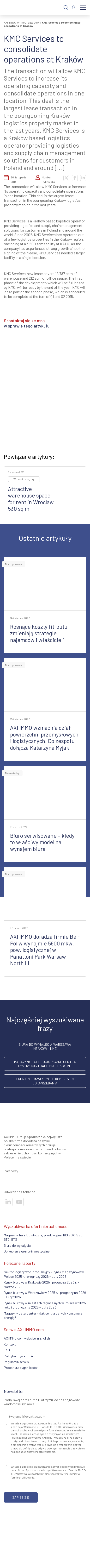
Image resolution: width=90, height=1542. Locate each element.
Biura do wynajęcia (17, 1245)
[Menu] (83, 7)
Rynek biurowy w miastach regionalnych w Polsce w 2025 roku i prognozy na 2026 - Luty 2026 (45, 1305)
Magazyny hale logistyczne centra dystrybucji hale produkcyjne (45, 1064)
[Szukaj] (66, 7)
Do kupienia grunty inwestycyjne (26, 1251)
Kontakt (10, 1344)
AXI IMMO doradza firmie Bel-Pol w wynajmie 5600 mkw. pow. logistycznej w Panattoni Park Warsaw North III (45, 949)
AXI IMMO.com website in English (27, 1338)
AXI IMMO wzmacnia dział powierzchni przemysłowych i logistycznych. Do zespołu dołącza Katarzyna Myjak (44, 737)
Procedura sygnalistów (20, 1368)
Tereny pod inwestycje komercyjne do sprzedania (45, 1081)
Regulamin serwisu (17, 1362)
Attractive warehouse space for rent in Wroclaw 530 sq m (31, 498)
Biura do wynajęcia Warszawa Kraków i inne (45, 1046)
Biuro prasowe (13, 564)
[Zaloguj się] (73, 7)
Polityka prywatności (19, 1356)
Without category (28, 22)
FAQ (7, 1350)
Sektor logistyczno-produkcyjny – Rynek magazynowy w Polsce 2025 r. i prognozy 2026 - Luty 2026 (44, 1274)
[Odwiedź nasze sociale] (8, 1202)
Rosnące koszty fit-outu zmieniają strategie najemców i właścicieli (38, 633)
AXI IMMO (9, 22)
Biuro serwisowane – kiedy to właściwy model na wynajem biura (42, 842)
